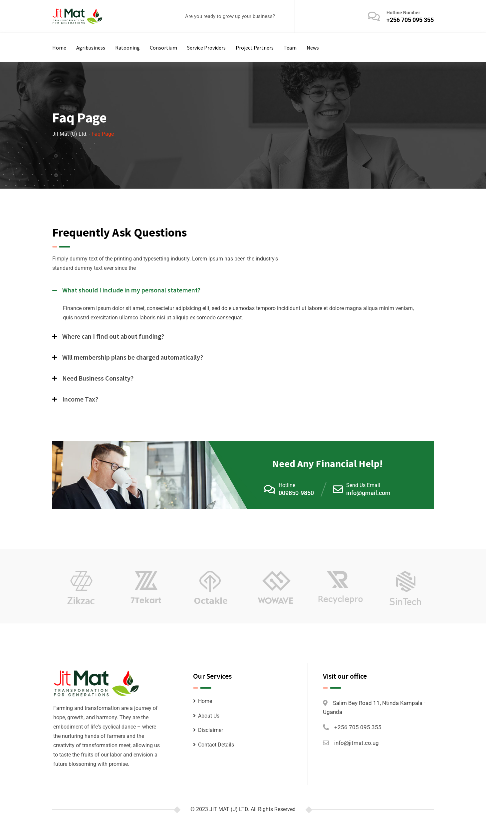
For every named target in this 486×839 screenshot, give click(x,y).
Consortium (163, 47)
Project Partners (255, 47)
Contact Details (216, 745)
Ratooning (127, 47)
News (313, 47)
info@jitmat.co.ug (356, 743)
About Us (208, 716)
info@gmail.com (368, 492)
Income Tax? (80, 399)
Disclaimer (210, 730)
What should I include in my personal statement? (131, 290)
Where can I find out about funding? (113, 336)
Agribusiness (90, 47)
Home (59, 47)
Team (290, 47)
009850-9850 (296, 492)
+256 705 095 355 (410, 19)
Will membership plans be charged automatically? (132, 357)
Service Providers (206, 47)
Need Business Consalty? (97, 378)
